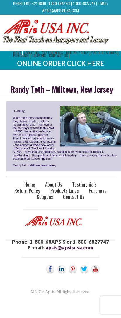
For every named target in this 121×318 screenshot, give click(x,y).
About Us (53, 184)
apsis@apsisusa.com (60, 10)
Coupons (39, 55)
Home (29, 184)
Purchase (21, 55)
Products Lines (104, 52)
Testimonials (84, 184)
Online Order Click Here (60, 63)
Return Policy (77, 52)
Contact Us (58, 55)
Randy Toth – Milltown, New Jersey (62, 89)
